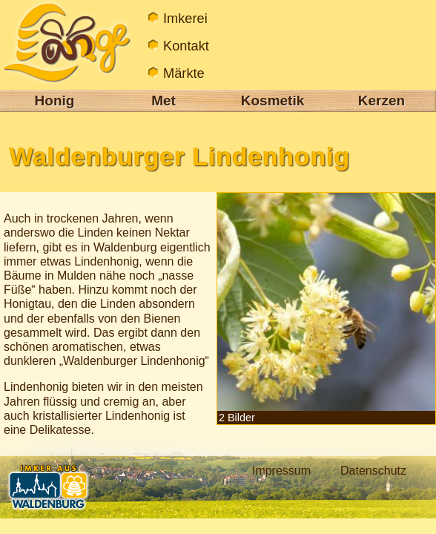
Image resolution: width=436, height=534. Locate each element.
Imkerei (185, 18)
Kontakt (186, 45)
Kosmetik (273, 100)
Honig (55, 100)
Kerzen (381, 100)
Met (163, 100)
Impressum (281, 470)
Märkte (184, 73)
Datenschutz (373, 470)
